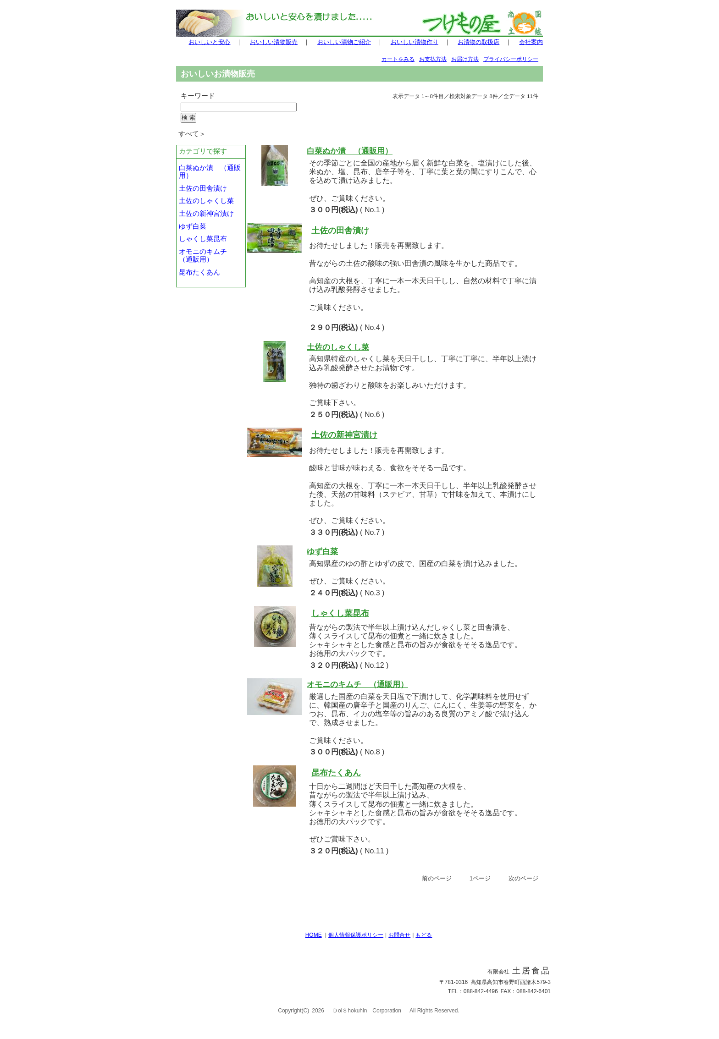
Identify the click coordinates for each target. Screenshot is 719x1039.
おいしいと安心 (209, 41)
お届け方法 (465, 59)
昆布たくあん (199, 272)
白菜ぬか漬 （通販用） (350, 150)
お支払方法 (433, 59)
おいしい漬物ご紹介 (344, 41)
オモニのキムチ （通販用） (206, 256)
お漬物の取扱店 (478, 41)
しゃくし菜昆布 (203, 238)
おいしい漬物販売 (274, 41)
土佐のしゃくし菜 (206, 200)
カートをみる (398, 59)
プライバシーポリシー (510, 59)
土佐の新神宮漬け (206, 213)
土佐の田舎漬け (203, 188)
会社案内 (531, 41)
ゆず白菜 (196, 226)
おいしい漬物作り (414, 41)
